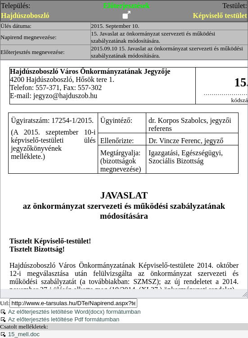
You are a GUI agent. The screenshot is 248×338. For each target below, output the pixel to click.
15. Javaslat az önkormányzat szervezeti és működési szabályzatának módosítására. (153, 37)
